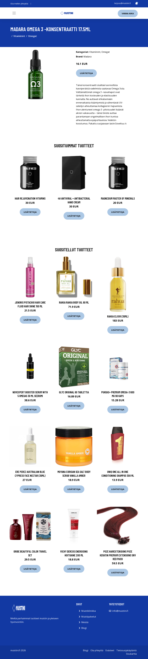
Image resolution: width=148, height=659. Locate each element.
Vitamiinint (19, 36)
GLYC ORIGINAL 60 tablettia (74, 392)
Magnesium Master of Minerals (118, 198)
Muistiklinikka (88, 610)
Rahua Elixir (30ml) (117, 316)
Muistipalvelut (88, 616)
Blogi (84, 627)
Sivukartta (131, 653)
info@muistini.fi (120, 610)
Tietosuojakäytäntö (126, 650)
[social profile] (30, 3)
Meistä (84, 622)
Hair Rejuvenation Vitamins (30, 198)
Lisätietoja (86, 73)
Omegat (32, 36)
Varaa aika (128, 13)
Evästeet (109, 650)
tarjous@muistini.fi (122, 3)
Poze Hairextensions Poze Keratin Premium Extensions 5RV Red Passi (118, 555)
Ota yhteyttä (96, 650)
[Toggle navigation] (14, 13)
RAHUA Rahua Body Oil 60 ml (74, 302)
